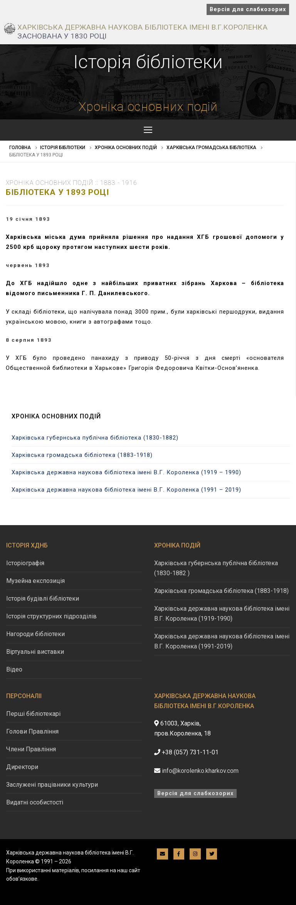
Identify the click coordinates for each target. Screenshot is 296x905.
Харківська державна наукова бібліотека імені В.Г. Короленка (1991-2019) (221, 641)
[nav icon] (148, 130)
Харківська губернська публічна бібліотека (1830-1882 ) (216, 568)
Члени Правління (31, 749)
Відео (14, 669)
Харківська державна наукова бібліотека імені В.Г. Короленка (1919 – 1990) (126, 472)
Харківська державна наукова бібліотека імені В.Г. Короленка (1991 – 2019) (126, 489)
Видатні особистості (34, 802)
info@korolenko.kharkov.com (200, 770)
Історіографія (25, 563)
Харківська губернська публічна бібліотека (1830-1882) (95, 437)
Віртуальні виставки (35, 651)
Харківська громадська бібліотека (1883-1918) (82, 455)
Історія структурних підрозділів (51, 616)
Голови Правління (32, 731)
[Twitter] (211, 854)
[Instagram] (195, 854)
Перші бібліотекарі (33, 713)
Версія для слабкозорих (248, 9)
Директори (22, 767)
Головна (20, 147)
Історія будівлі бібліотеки (42, 598)
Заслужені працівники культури (52, 784)
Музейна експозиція (35, 580)
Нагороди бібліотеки (35, 634)
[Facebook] (179, 854)
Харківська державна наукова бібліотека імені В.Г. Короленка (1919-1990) (221, 613)
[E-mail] (162, 854)
